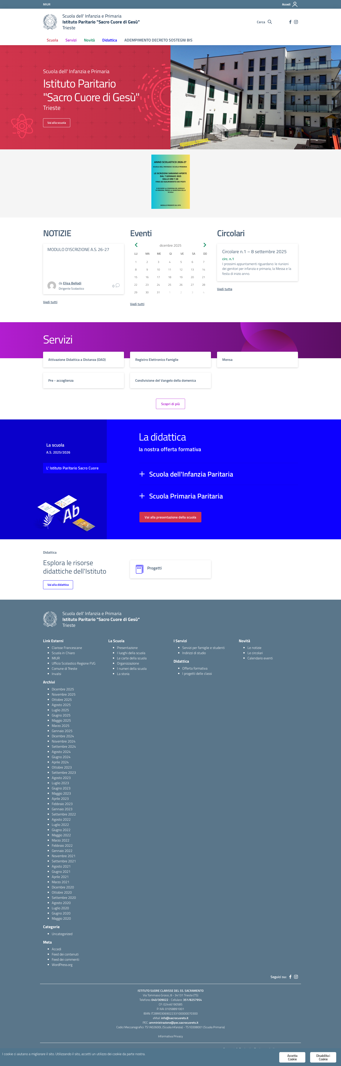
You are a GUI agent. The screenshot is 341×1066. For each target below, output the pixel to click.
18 (169, 277)
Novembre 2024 (63, 741)
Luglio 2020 (60, 908)
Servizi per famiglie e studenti (203, 647)
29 (135, 292)
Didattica (109, 40)
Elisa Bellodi (72, 283)
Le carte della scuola (132, 658)
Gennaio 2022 (62, 850)
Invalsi (56, 673)
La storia (123, 673)
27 (192, 284)
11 (169, 269)
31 (158, 292)
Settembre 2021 (64, 861)
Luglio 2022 (60, 824)
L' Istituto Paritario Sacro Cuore (72, 468)
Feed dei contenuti (65, 954)
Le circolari (255, 652)
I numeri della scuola (132, 668)
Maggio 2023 (61, 793)
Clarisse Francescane (67, 647)
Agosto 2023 (61, 777)
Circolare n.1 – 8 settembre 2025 (254, 251)
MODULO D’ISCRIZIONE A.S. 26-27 (78, 249)
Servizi (71, 40)
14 (203, 269)
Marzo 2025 (60, 725)
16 (147, 277)
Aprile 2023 (60, 798)
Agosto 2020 (61, 902)
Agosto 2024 (61, 751)
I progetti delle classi (197, 673)
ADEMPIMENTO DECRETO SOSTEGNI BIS (158, 40)
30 (147, 292)
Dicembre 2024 (63, 736)
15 (135, 277)
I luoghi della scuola (131, 652)
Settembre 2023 (64, 772)
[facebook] (290, 22)
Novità (89, 40)
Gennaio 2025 (62, 730)
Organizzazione (128, 663)
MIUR (56, 658)
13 (192, 269)
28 (203, 284)
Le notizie (254, 647)
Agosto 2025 (61, 704)
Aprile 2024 (60, 762)
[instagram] (296, 22)
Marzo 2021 (60, 881)
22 (135, 284)
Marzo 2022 (60, 840)
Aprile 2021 (60, 876)
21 (203, 277)
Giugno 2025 (61, 715)
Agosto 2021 (61, 866)
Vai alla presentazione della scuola (170, 517)
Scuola (52, 40)
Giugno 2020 (61, 913)
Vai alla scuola (56, 122)
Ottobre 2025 (62, 699)
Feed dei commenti (65, 959)
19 (180, 277)
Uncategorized (62, 933)
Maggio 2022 (61, 835)
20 (192, 277)
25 (169, 284)
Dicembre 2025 (63, 689)
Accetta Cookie (292, 1057)
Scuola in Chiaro (63, 652)
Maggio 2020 (61, 918)
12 (180, 269)
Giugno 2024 (61, 756)
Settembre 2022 (64, 814)
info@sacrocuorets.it (174, 1018)
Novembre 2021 (63, 855)
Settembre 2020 (64, 897)
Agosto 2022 (61, 819)
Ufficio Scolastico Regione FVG (73, 663)
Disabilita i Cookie (323, 1057)
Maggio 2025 (61, 720)
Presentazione (127, 647)
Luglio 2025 (60, 710)
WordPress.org (62, 964)
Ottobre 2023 (62, 767)
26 (180, 284)
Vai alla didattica (58, 584)
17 (158, 277)
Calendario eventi (260, 658)
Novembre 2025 (63, 694)
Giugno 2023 (61, 788)
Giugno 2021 (61, 871)
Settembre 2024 (64, 746)
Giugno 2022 (61, 829)
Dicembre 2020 (63, 887)
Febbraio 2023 (62, 803)
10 (158, 269)
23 (147, 284)
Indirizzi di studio (194, 652)
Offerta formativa (194, 668)
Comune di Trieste (64, 668)
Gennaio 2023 (62, 809)
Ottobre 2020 (62, 892)
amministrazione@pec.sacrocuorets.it (173, 1022)
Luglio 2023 (60, 782)
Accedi (56, 949)
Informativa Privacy (170, 1036)
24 (158, 284)
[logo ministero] (50, 22)
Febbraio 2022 (62, 845)
